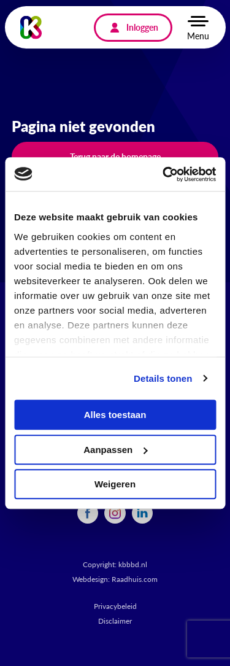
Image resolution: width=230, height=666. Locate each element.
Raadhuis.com (135, 579)
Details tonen (163, 378)
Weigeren (115, 484)
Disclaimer (115, 621)
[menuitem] (87, 513)
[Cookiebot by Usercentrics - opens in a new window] (164, 174)
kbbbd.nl (132, 564)
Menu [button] (198, 35)
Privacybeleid (115, 606)
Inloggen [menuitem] (142, 27)
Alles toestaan (115, 414)
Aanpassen (115, 449)
